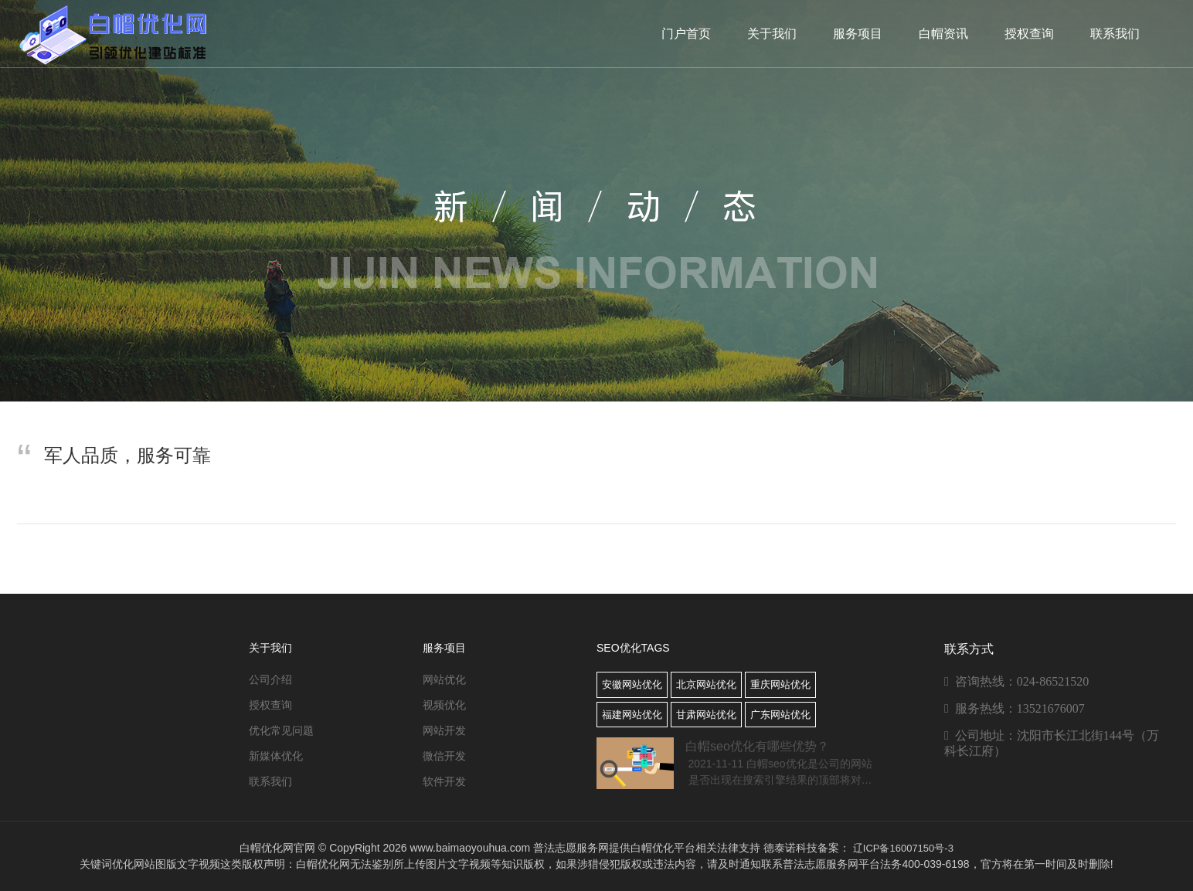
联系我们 (1115, 33)
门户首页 (686, 33)
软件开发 (444, 781)
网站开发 (444, 730)
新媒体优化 (276, 756)
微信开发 (444, 756)
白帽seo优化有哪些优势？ (757, 746)
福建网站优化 (632, 714)
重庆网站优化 (780, 684)
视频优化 (444, 705)
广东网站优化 (780, 714)
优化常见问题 (281, 730)
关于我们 (772, 33)
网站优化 (444, 679)
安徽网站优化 (632, 684)
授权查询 (1029, 33)
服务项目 (857, 33)
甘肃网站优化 (706, 714)
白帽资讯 (943, 33)
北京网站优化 (706, 684)
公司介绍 (270, 679)
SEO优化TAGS (633, 648)
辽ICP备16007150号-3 (903, 848)
